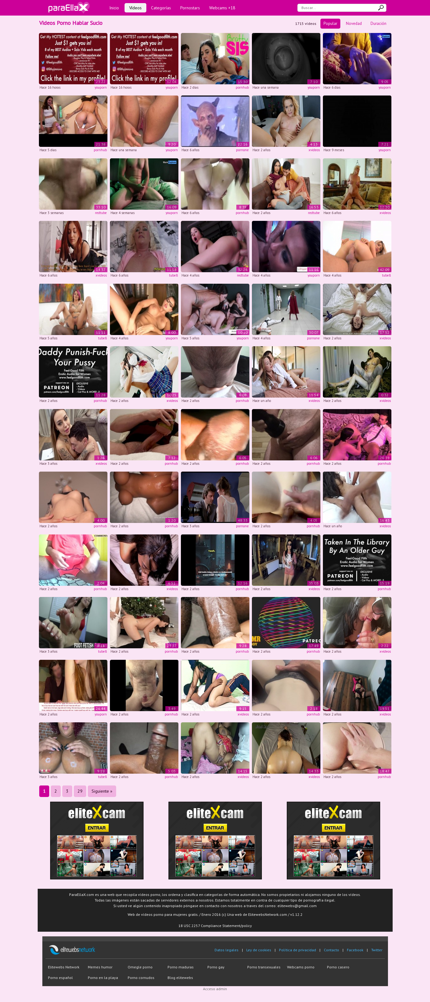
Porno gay (215, 967)
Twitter (376, 950)
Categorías (161, 8)
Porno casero (338, 967)
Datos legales (227, 950)
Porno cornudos (141, 977)
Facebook (355, 950)
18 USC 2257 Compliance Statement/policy (215, 925)
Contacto (331, 950)
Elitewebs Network (63, 967)
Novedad (354, 23)
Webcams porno (300, 967)
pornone (242, 150)
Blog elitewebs (180, 977)
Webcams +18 (222, 8)
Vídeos (135, 8)
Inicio (114, 8)
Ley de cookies (258, 950)
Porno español (60, 977)
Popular (330, 23)
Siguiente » (102, 791)
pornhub (242, 87)
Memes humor (100, 967)
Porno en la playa (103, 977)
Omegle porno (140, 967)
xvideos (314, 150)
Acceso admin (215, 988)
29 (80, 791)
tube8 (173, 275)
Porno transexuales (264, 967)
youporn (101, 87)
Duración (378, 23)
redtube (101, 213)
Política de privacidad (297, 950)
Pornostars (190, 8)
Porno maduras (181, 967)
